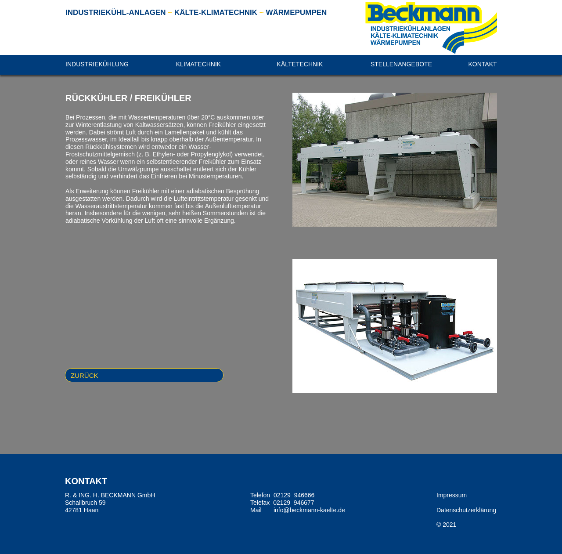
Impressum (451, 495)
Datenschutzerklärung (466, 510)
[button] (97, 64)
